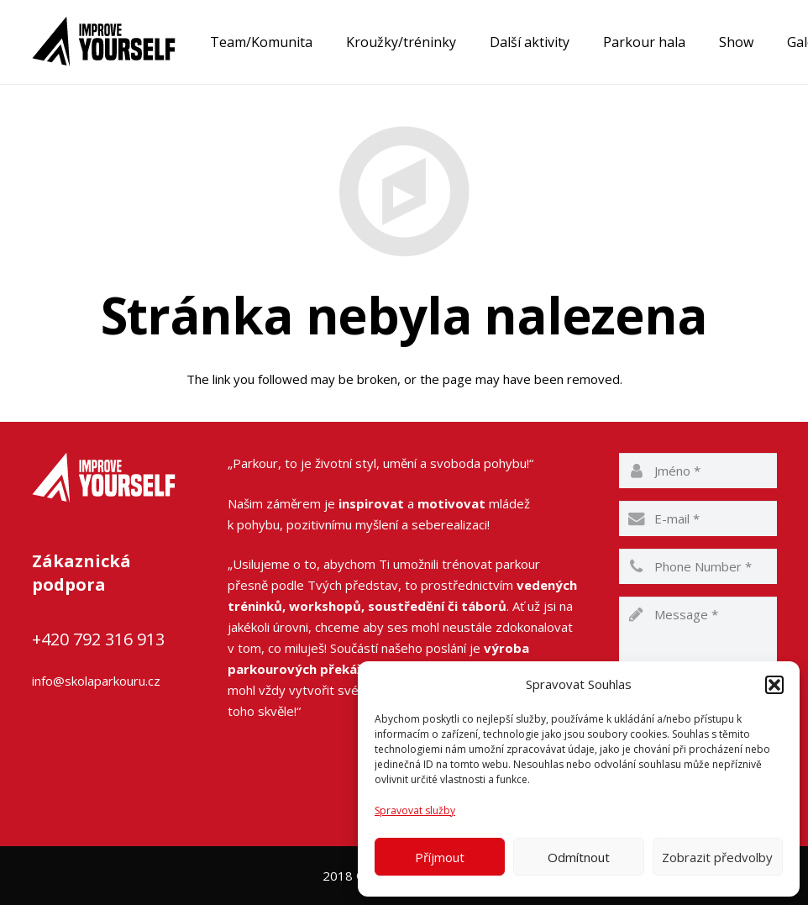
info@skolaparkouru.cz (96, 680)
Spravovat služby (415, 810)
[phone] (698, 566)
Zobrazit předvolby (717, 857)
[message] (698, 647)
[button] (774, 684)
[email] (698, 518)
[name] (698, 470)
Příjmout (439, 857)
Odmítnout (579, 857)
